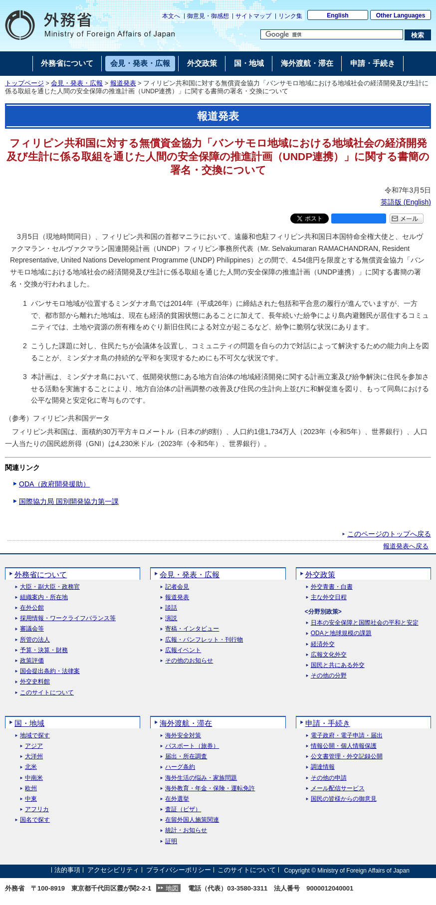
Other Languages (401, 15)
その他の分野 (329, 676)
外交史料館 (35, 682)
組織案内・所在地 (44, 597)
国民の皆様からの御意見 (344, 799)
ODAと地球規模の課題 (341, 633)
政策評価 (32, 661)
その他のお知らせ (189, 661)
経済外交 (323, 644)
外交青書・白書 (332, 587)
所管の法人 (35, 640)
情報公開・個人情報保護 (344, 746)
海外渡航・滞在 (186, 723)
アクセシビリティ (113, 870)
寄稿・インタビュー (192, 629)
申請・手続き (327, 723)
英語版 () (406, 202)
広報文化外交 (329, 655)
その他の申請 (329, 778)
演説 (171, 618)
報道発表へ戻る (406, 546)
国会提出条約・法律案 (50, 671)
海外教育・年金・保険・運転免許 (210, 788)
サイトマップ (253, 15)
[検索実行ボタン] (418, 34)
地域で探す (35, 735)
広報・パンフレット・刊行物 (204, 640)
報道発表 (123, 83)
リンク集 (290, 15)
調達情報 (323, 767)
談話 (171, 608)
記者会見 (177, 587)
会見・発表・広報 (77, 83)
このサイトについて (47, 692)
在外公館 (32, 608)
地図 (172, 888)
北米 (31, 767)
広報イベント (183, 650)
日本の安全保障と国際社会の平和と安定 (365, 623)
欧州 (31, 788)
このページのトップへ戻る (389, 533)
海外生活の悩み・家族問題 (201, 778)
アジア (34, 746)
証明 (171, 841)
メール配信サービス (338, 788)
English (337, 15)
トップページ (24, 83)
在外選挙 (177, 799)
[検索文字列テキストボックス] (331, 34)
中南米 (34, 778)
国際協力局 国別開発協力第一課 (69, 501)
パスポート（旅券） (192, 746)
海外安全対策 (183, 735)
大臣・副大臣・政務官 (50, 587)
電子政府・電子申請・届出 (347, 735)
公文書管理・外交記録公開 (347, 756)
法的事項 (67, 870)
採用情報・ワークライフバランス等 (68, 618)
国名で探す (35, 820)
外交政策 (320, 574)
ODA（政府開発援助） (54, 484)
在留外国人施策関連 (192, 820)
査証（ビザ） (183, 809)
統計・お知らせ (186, 830)
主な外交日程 (329, 597)
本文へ (171, 15)
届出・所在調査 (186, 756)
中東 (31, 799)
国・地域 (29, 723)
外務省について (40, 574)
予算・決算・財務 (44, 650)
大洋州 (34, 756)
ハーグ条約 (180, 767)
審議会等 (32, 629)
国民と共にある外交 (338, 665)
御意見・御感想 (208, 15)
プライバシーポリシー (178, 870)
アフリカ (37, 809)
